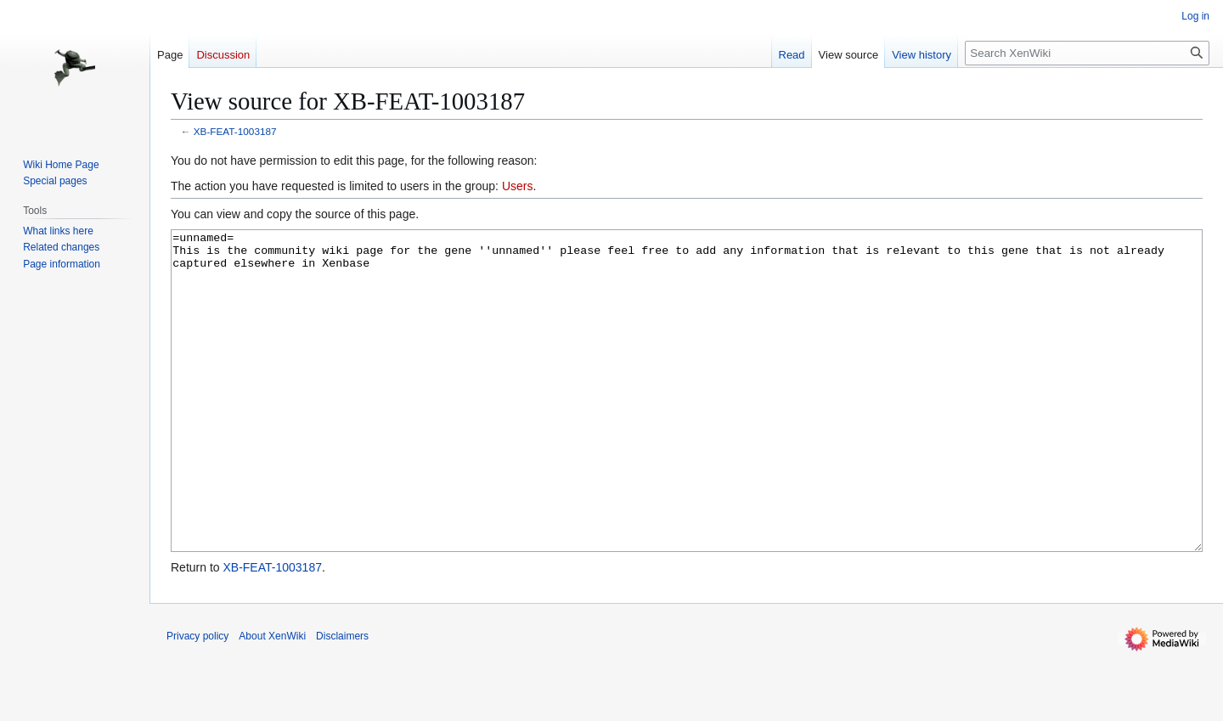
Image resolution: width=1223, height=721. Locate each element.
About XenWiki (272, 700)
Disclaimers (342, 700)
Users (517, 186)
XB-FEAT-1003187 (235, 131)
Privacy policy (197, 700)
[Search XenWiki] (1087, 53)
